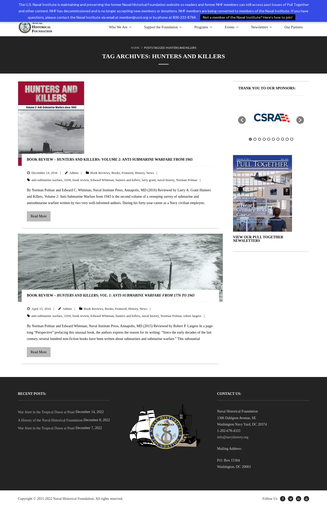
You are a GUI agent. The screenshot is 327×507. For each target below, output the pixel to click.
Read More (39, 216)
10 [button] (291, 139)
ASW (67, 180)
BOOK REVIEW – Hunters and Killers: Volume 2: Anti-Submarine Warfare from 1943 (110, 159)
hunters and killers (128, 180)
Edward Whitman (102, 180)
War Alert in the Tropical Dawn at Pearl (46, 412)
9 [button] (287, 139)
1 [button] (250, 139)
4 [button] (264, 139)
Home (135, 47)
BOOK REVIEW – (110, 295)
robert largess (192, 316)
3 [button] (259, 139)
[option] (271, 117)
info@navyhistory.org (233, 437)
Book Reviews (100, 173)
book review (81, 180)
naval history (165, 180)
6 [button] (273, 139)
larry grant (149, 180)
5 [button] (268, 139)
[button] (242, 120)
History (140, 173)
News (150, 173)
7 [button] (277, 139)
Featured (127, 173)
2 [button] (254, 139)
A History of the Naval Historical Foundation (50, 420)
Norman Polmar (186, 180)
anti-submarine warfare (46, 180)
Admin (73, 173)
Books (115, 173)
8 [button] (282, 139)
